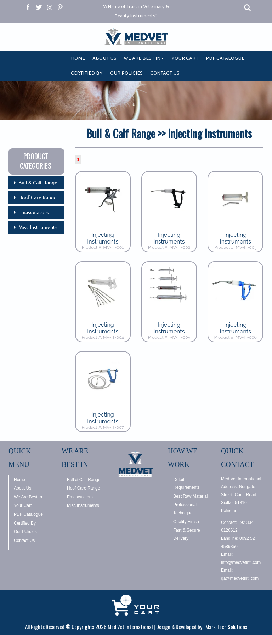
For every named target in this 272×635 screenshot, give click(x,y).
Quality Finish (186, 521)
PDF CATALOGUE (225, 59)
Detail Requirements (186, 483)
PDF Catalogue (28, 514)
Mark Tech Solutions (226, 626)
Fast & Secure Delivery (186, 534)
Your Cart (23, 505)
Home (19, 479)
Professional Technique (185, 508)
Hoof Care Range (37, 197)
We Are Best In (28, 496)
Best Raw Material (190, 496)
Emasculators (33, 212)
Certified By (25, 523)
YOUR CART (184, 59)
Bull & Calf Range (37, 182)
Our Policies (25, 531)
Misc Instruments (37, 227)
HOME (78, 59)
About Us (22, 488)
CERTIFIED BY (87, 74)
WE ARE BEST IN (144, 59)
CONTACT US (165, 74)
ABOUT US (104, 59)
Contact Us (24, 540)
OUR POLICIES (126, 74)
